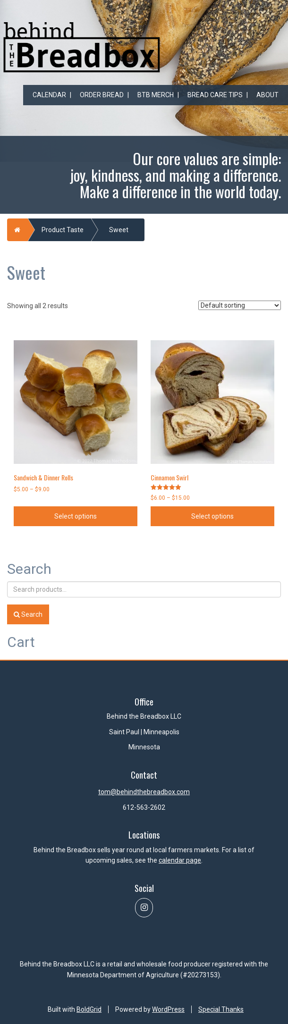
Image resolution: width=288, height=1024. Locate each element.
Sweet (118, 230)
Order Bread (102, 95)
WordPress (168, 1009)
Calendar (49, 95)
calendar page (180, 860)
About (267, 95)
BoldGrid (89, 1009)
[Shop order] (239, 305)
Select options (75, 516)
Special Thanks (221, 1009)
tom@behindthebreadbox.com (144, 792)
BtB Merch (155, 95)
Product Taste (63, 230)
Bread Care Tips (215, 95)
